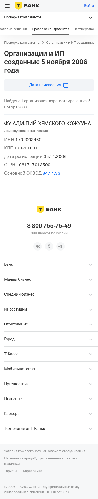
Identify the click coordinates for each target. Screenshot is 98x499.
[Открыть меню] (7, 6)
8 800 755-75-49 (49, 226)
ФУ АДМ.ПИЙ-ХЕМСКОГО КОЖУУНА (47, 123)
